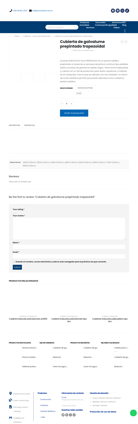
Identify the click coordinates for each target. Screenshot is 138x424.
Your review (19, 215)
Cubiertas (22, 316)
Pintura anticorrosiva (31, 348)
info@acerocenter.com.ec (41, 10)
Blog (124, 25)
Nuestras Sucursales (21, 394)
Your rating (18, 209)
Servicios (90, 27)
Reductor (57, 357)
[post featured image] (14, 349)
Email (16, 252)
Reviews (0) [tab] (29, 125)
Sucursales (101, 22)
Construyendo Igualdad (106, 25)
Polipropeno (113, 316)
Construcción (45, 399)
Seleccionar (66, 88)
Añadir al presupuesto (74, 113)
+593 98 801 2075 (18, 10)
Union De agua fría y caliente (66, 366)
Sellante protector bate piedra (35, 366)
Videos (116, 27)
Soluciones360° (119, 22)
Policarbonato (31, 316)
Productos (84, 22)
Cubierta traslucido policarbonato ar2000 (28, 319)
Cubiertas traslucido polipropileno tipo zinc (110, 320)
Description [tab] (14, 125)
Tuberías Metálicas (47, 411)
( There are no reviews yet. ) (83, 50)
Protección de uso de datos (103, 411)
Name (16, 242)
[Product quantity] (66, 104)
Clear (79, 93)
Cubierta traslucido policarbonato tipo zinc (69, 320)
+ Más (42, 417)
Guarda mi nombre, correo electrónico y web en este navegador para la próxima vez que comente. (61, 261)
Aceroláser (84, 25)
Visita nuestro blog (21, 400)
